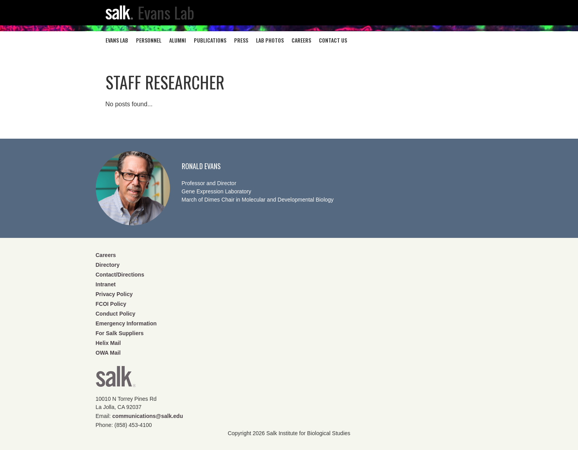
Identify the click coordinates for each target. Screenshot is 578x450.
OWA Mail (108, 353)
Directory (108, 265)
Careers (106, 255)
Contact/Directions (120, 274)
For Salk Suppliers (120, 333)
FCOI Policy (111, 304)
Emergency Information (126, 323)
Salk (116, 379)
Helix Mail (108, 343)
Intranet (106, 284)
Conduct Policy (116, 314)
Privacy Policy (114, 294)
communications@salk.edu (147, 416)
